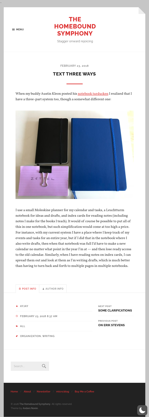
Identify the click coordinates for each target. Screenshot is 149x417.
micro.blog (62, 391)
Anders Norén (30, 408)
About (27, 391)
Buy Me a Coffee (84, 391)
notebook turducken (93, 93)
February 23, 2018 (74, 65)
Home (14, 391)
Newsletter (43, 391)
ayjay (24, 306)
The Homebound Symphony (75, 26)
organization (30, 336)
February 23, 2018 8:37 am (38, 316)
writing (48, 336)
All (22, 326)
